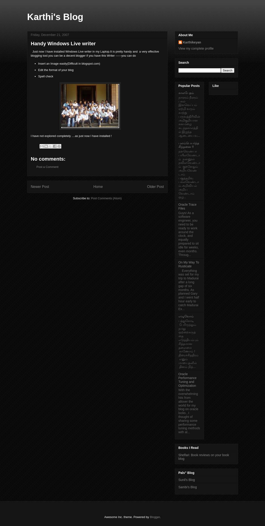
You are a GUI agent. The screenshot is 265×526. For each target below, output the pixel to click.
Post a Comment (48, 167)
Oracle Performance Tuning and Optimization (187, 379)
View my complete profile (196, 48)
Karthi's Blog (55, 17)
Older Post (155, 187)
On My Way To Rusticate (188, 264)
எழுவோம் (186, 316)
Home (98, 187)
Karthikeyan (192, 42)
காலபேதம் (186, 93)
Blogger (155, 517)
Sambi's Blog (187, 487)
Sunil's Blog (186, 480)
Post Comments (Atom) (106, 198)
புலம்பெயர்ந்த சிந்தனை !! (188, 145)
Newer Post (40, 187)
